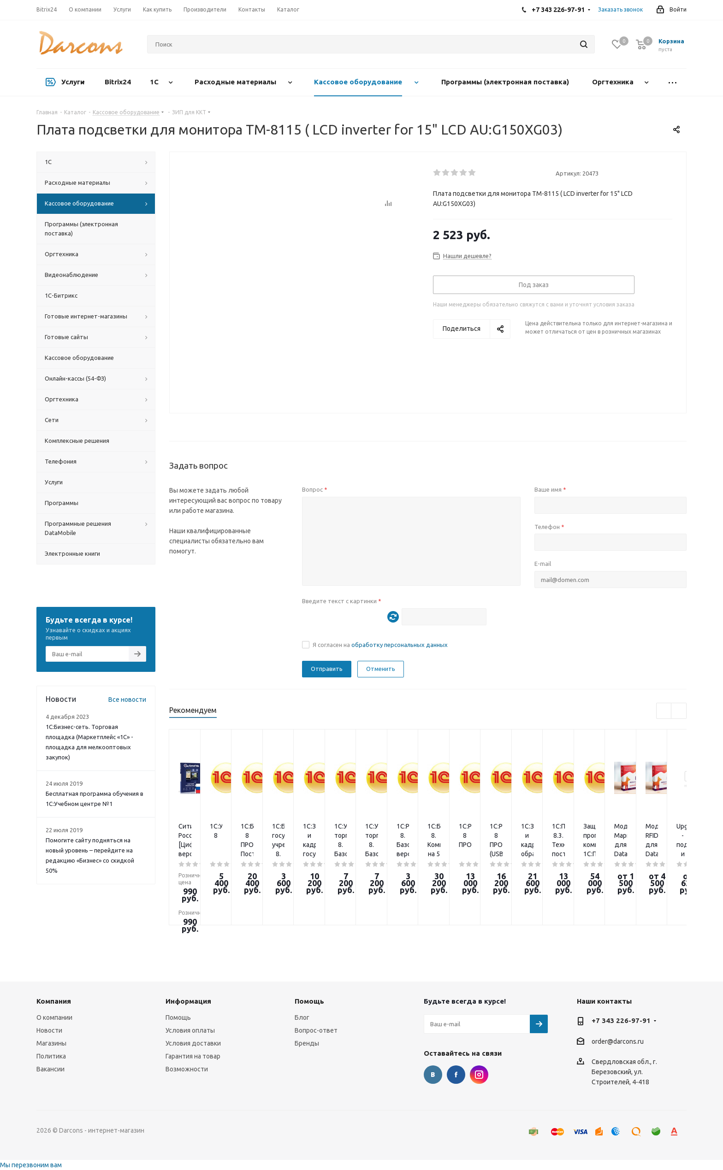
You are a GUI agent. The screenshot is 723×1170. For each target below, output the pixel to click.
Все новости (127, 699)
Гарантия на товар (193, 1056)
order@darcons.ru (618, 1041)
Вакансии (50, 1069)
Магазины (51, 1043)
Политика (51, 1056)
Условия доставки (193, 1043)
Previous (664, 711)
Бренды (307, 1043)
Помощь (178, 1017)
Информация (188, 1001)
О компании (54, 1017)
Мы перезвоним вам (31, 1165)
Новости (49, 1030)
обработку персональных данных (399, 644)
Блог (302, 1017)
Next (679, 711)
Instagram (479, 1074)
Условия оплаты (190, 1030)
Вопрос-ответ (316, 1030)
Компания (53, 1001)
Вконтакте (433, 1074)
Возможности (187, 1069)
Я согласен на (380, 644)
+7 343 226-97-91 (621, 1020)
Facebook (456, 1074)
